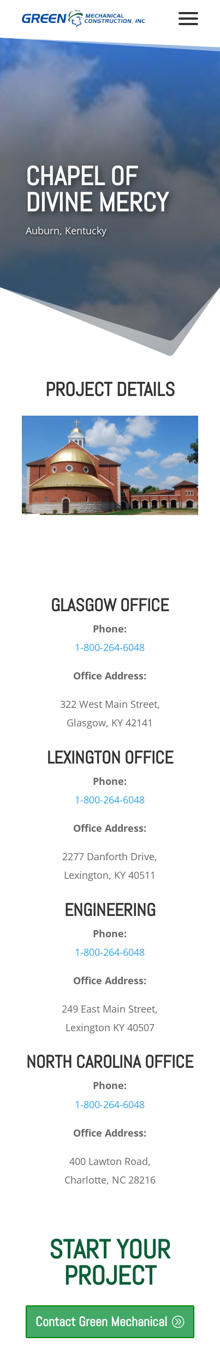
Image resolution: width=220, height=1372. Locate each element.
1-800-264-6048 (110, 647)
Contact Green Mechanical (101, 1321)
